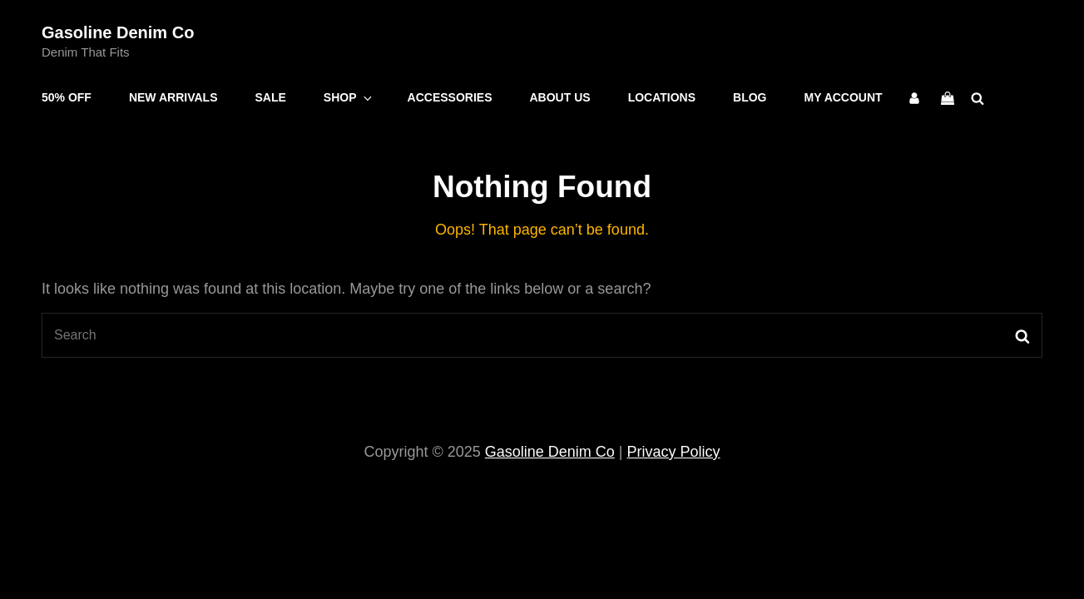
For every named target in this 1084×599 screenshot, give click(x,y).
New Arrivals (173, 97)
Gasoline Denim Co (118, 32)
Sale (270, 97)
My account (843, 97)
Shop (349, 97)
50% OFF (67, 97)
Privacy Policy (673, 451)
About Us (560, 97)
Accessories (450, 97)
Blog (749, 97)
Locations (661, 97)
